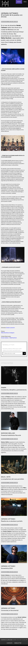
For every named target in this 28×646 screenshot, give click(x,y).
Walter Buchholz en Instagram (7, 332)
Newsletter (17, 643)
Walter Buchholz (13, 337)
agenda (19, 1)
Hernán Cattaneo (5, 337)
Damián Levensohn (10, 327)
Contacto (9, 643)
